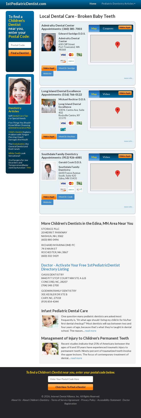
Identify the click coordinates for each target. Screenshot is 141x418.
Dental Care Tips (20, 115)
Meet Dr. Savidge (67, 68)
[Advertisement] (24, 204)
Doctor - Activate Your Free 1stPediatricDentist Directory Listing (80, 267)
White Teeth (14, 153)
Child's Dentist (15, 132)
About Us (16, 399)
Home (93, 3)
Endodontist (19, 144)
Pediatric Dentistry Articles (118, 3)
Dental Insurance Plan (20, 127)
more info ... (128, 78)
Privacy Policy (88, 399)
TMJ (29, 167)
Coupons (108, 28)
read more (90, 330)
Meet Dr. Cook (65, 196)
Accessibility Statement (109, 399)
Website (47, 73)
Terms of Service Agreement (65, 399)
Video (106, 94)
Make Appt (48, 68)
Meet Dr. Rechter (67, 136)
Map (94, 28)
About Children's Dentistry (36, 399)
